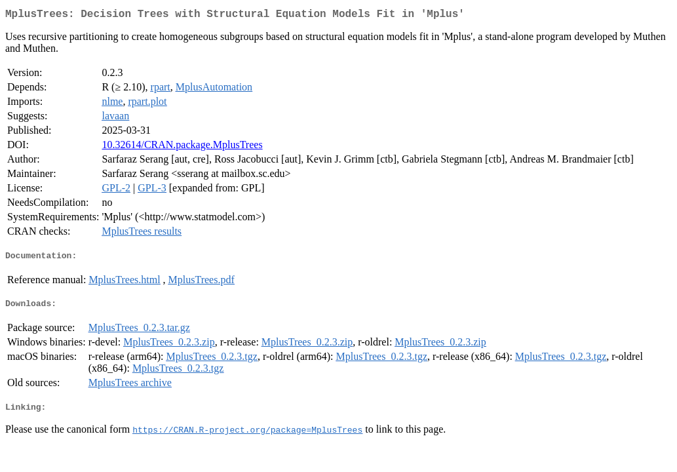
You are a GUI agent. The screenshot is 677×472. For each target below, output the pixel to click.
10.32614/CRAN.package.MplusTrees (182, 147)
